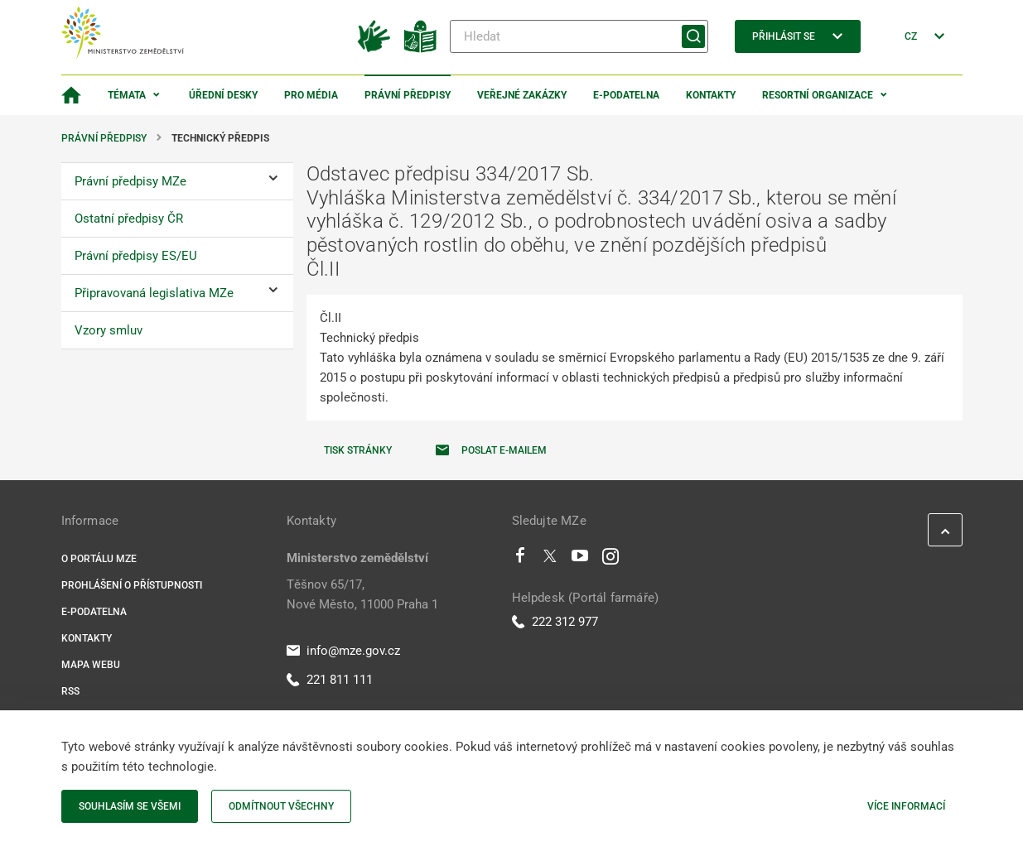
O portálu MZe (99, 559)
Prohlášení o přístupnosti (131, 585)
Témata (127, 95)
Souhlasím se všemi (130, 806)
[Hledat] (579, 36)
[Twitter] (550, 559)
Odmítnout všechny (281, 806)
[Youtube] (580, 559)
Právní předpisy (407, 95)
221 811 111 (330, 679)
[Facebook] (520, 559)
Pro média (311, 95)
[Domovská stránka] (71, 95)
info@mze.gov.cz (343, 650)
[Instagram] (610, 559)
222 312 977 (555, 621)
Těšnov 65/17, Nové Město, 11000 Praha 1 (362, 594)
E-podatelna (626, 95)
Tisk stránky (358, 450)
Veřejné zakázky (522, 95)
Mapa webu (90, 665)
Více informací (906, 806)
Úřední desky (223, 95)
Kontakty (711, 95)
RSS (70, 691)
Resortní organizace (817, 95)
